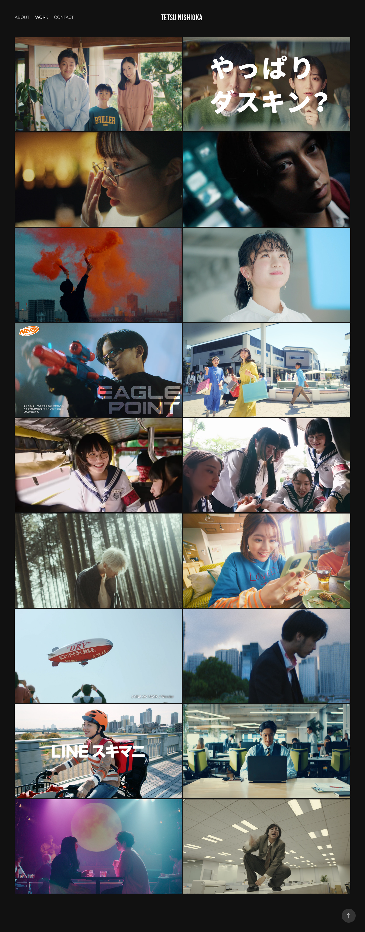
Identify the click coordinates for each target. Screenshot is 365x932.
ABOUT (22, 17)
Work (41, 17)
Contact (64, 17)
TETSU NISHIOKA (182, 17)
